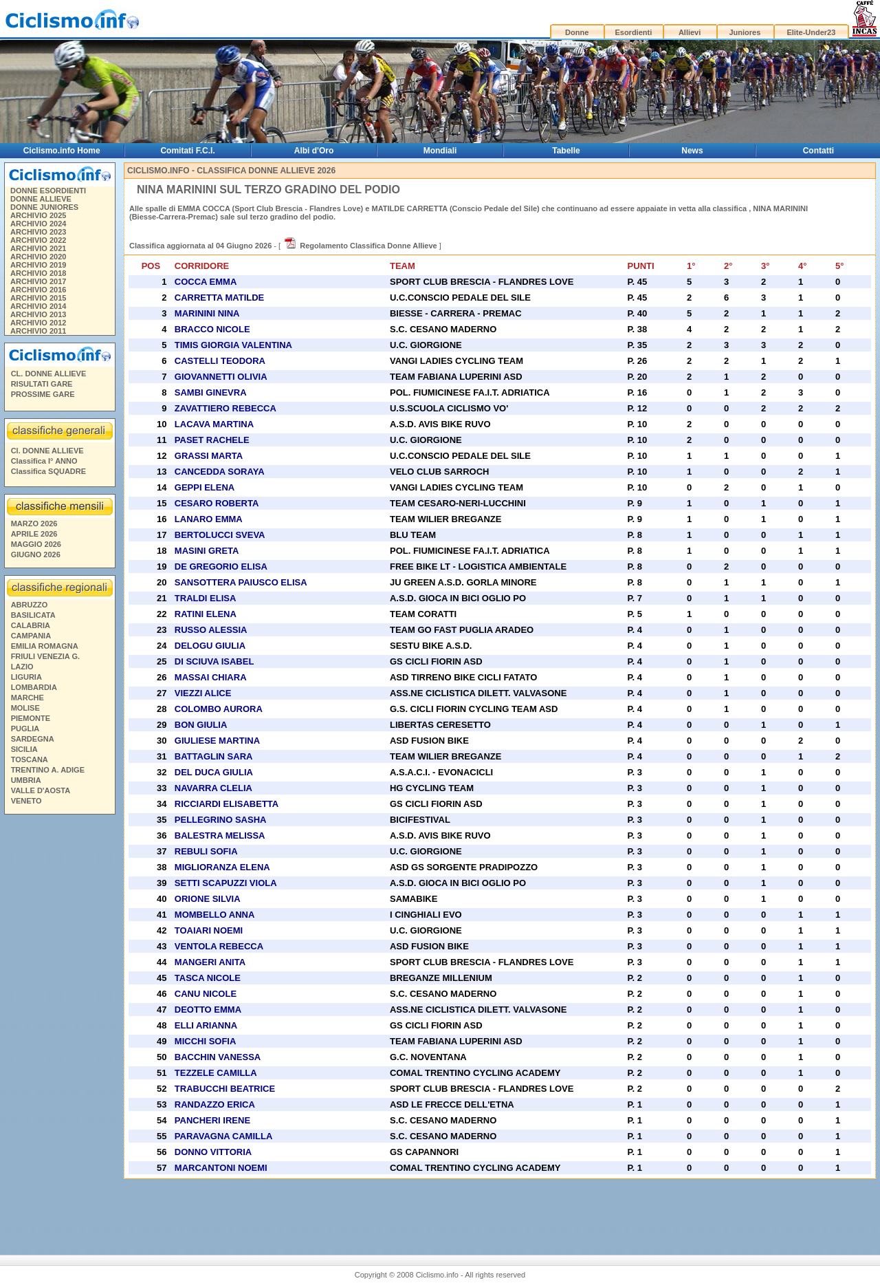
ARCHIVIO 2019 (38, 265)
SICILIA (24, 749)
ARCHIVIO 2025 (38, 215)
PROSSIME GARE (43, 394)
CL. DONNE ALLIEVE (49, 373)
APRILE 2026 (34, 534)
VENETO (26, 801)
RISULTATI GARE (42, 384)
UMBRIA (26, 780)
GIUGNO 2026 (35, 554)
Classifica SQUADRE (48, 471)
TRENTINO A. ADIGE (48, 770)
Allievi (690, 32)
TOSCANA (29, 759)
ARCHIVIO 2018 (38, 273)
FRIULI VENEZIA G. (45, 656)
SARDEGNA (32, 739)
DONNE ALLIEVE (41, 199)
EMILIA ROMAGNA (44, 646)
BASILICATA (33, 615)
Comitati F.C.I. (187, 150)
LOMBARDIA (34, 687)
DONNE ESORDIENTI (48, 190)
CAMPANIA (31, 636)
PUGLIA (25, 728)
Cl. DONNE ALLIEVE (47, 450)
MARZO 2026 (34, 523)
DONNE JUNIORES (44, 207)
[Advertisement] (59, 1029)
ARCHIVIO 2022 (38, 240)
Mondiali (440, 150)
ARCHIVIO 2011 (38, 331)
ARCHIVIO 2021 (38, 248)
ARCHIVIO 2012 (38, 323)
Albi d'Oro (314, 150)
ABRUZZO (29, 605)
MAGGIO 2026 (36, 544)
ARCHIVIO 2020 (38, 256)
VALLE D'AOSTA (41, 790)
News (692, 150)
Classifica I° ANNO (44, 461)
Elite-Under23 (810, 32)
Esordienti (633, 32)
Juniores (744, 32)
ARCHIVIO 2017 (38, 281)
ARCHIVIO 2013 (38, 314)
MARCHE (27, 697)
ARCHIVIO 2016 (38, 289)
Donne (576, 32)
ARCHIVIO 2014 (38, 306)
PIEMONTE (30, 718)
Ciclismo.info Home (61, 150)
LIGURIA (26, 677)
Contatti (818, 150)
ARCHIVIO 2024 (38, 223)
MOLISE (25, 708)
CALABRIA (30, 625)
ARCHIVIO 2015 (38, 298)
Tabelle (566, 150)
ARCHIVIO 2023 (38, 232)
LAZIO (22, 666)
